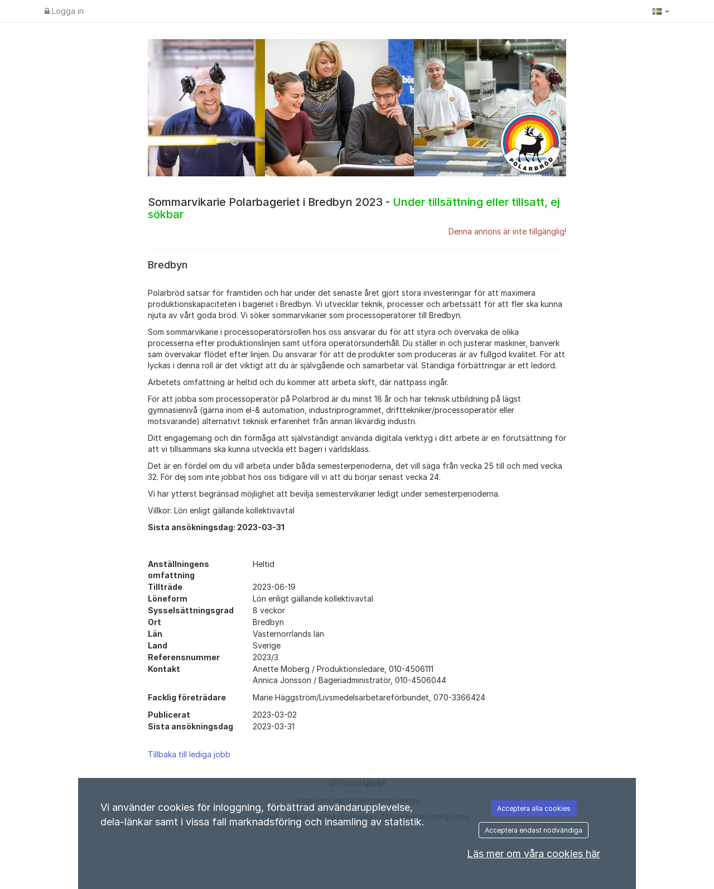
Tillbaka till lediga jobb (189, 754)
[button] (661, 11)
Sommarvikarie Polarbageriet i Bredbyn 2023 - (353, 208)
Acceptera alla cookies (534, 808)
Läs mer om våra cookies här (533, 853)
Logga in (64, 11)
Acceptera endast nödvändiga (533, 830)
